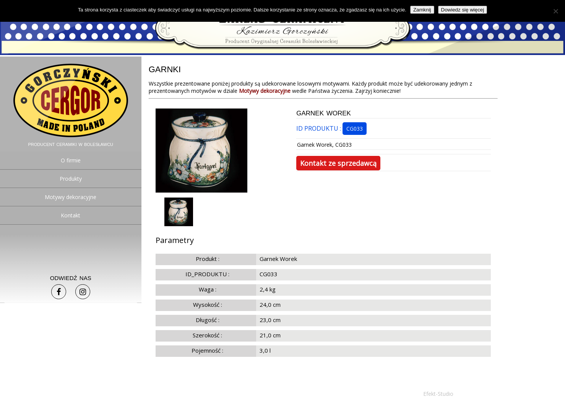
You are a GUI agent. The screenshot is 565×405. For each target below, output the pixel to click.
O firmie (71, 160)
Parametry (175, 240)
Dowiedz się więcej (462, 10)
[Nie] (555, 11)
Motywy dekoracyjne (70, 197)
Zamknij (422, 10)
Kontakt (70, 215)
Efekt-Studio (438, 393)
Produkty (71, 178)
